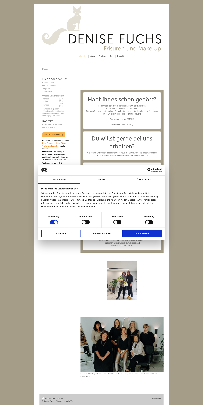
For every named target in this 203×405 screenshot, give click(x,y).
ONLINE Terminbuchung (54, 135)
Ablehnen (61, 233)
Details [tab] (101, 179)
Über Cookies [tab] (144, 179)
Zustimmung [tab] (59, 179)
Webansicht (156, 398)
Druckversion (49, 399)
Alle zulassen (142, 233)
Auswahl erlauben (101, 233)
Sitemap (60, 399)
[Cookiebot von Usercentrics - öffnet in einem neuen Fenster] (149, 170)
